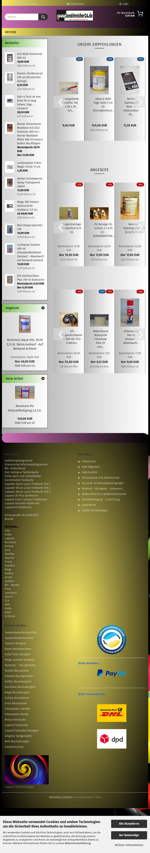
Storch (9, 596)
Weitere (10, 32)
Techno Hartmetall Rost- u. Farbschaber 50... (131, 106)
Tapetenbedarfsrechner (19, 638)
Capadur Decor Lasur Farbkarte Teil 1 (27, 484)
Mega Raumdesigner (17, 692)
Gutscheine (89, 505)
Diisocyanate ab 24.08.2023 (21, 515)
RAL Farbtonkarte (15, 468)
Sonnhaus (11, 593)
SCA (7, 600)
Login (123, 4)
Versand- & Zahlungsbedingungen (103, 483)
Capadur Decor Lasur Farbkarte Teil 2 (27, 488)
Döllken (9, 581)
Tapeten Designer (15, 643)
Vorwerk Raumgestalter (19, 676)
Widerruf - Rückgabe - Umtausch (102, 488)
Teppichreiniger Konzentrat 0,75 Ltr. (71, 228)
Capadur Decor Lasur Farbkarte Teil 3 (27, 491)
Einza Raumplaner (16, 703)
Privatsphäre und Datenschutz (100, 477)
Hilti (7, 604)
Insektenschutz (14, 747)
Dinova (9, 546)
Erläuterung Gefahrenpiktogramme (26, 464)
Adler (8, 612)
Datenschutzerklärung (78, 843)
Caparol (9, 538)
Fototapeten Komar (17, 714)
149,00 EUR (24, 418)
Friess (8, 561)
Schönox (10, 616)
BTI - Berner (12, 585)
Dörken (9, 573)
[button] (59, 102)
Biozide (9, 519)
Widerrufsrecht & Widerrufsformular (104, 494)
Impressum (89, 461)
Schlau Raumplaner (17, 698)
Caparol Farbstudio (16, 725)
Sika (7, 530)
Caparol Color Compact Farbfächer (26, 499)
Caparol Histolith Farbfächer (22, 503)
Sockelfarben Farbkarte (19, 480)
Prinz (8, 589)
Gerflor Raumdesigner (18, 681)
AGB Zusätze (89, 472)
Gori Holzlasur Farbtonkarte (22, 472)
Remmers (10, 542)
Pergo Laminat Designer (19, 659)
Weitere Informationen (129, 845)
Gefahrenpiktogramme (19, 460)
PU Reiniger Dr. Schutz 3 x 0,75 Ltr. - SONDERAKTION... (103, 230)
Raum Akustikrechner (18, 649)
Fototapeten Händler (17, 708)
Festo (8, 608)
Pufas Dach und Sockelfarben (23, 476)
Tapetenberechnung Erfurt (21, 632)
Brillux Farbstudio (15, 719)
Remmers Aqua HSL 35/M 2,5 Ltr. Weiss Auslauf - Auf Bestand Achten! (25, 344)
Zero (7, 550)
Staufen (9, 565)
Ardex (8, 534)
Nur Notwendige (129, 835)
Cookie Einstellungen (95, 510)
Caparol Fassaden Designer (21, 730)
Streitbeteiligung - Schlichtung (101, 499)
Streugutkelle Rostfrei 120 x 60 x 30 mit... (70, 104)
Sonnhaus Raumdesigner (20, 687)
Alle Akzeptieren (129, 823)
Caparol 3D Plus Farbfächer (21, 495)
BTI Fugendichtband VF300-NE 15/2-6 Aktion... (72, 337)
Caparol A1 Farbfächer (18, 507)
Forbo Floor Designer (17, 654)
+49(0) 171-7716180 (26, 4)
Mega (8, 569)
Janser (8, 577)
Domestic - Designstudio (20, 665)
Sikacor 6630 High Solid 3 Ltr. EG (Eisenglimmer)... (103, 104)
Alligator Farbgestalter (18, 736)
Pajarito (9, 558)
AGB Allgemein (91, 467)
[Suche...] (43, 17)
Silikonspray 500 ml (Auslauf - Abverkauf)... (131, 337)
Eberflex (9, 554)
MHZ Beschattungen (17, 741)
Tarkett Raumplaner (17, 670)
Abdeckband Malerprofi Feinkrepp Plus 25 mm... (100, 339)
